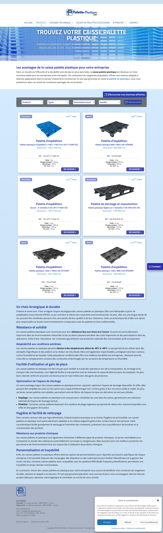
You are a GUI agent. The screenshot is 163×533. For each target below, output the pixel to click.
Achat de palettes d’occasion (93, 23)
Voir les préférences (149, 522)
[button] (158, 500)
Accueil (28, 23)
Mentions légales (22, 522)
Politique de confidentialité (136, 528)
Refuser (128, 522)
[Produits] (32, 102)
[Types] (58, 102)
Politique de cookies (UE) (40, 522)
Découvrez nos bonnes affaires (126, 94)
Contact (133, 23)
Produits (41, 23)
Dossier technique (60, 23)
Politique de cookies (118, 528)
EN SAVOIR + (70, 169)
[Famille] (110, 102)
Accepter (107, 522)
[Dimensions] (84, 102)
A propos (118, 23)
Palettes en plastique (49, 44)
